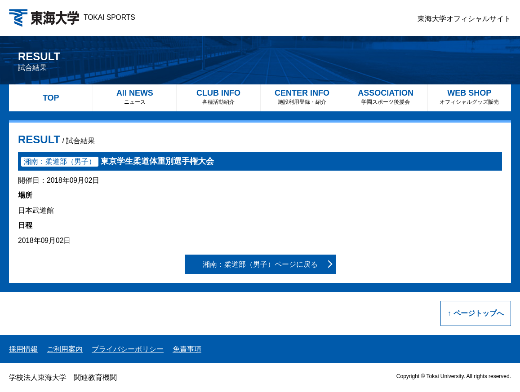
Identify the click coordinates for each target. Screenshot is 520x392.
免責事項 (187, 349)
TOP (51, 97)
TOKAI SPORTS (72, 17)
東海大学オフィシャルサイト (464, 18)
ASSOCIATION (385, 96)
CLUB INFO (218, 96)
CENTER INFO (302, 96)
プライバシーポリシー (128, 349)
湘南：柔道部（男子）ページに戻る (260, 264)
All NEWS (134, 96)
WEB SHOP (469, 96)
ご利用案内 (65, 349)
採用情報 (23, 349)
